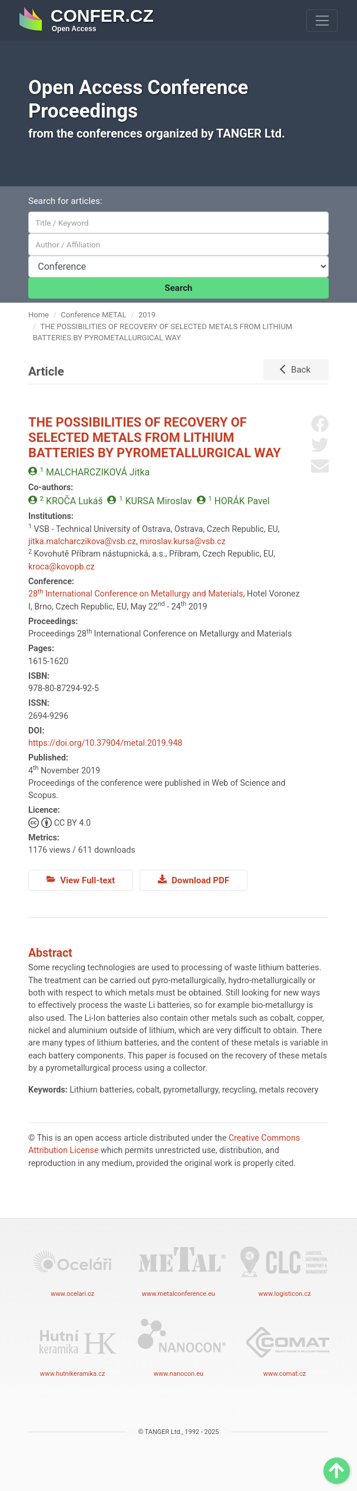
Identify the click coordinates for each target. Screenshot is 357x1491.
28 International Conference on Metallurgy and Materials (135, 593)
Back (300, 369)
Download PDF (193, 880)
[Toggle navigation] (322, 20)
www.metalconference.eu (178, 1267)
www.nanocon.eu (178, 1347)
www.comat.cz (284, 1347)
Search (179, 288)
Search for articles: (65, 201)
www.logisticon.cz (284, 1267)
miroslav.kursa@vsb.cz (183, 541)
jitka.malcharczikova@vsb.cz (82, 541)
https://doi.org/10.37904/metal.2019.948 (105, 743)
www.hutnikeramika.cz (72, 1347)
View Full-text (81, 880)
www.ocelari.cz (72, 1267)
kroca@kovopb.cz (61, 566)
